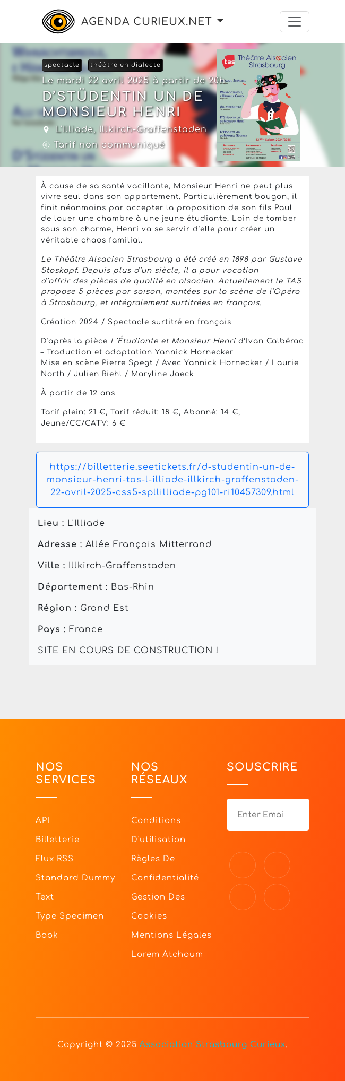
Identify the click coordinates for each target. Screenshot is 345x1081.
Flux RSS (55, 858)
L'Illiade (74, 129)
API (43, 820)
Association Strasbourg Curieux (213, 1044)
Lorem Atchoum (167, 954)
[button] (220, 21)
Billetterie (58, 839)
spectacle (62, 65)
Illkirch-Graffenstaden (153, 129)
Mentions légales (171, 935)
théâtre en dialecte (125, 65)
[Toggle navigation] (294, 21)
